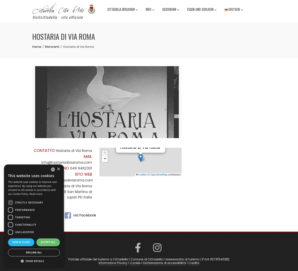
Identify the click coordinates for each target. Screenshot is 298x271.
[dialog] (34, 215)
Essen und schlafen (202, 10)
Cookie (135, 263)
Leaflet (141, 174)
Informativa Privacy (113, 263)
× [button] (58, 169)
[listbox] (53, 169)
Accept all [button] (48, 242)
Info (150, 10)
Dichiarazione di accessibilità (164, 263)
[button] (140, 158)
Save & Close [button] (21, 242)
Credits (193, 263)
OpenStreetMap (159, 174)
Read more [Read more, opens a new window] (36, 194)
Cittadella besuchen (122, 10)
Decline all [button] (34, 252)
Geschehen (170, 10)
